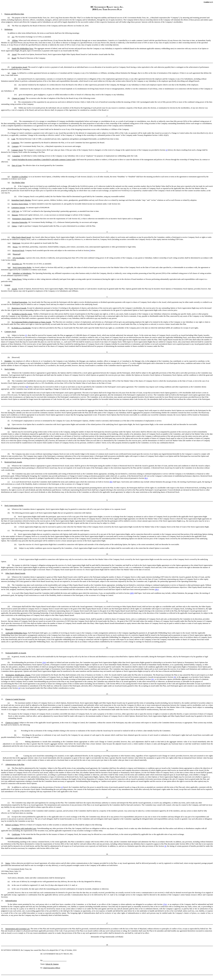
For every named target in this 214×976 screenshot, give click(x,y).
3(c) (152, 679)
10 (156, 589)
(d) (27, 387)
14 (19, 688)
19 (165, 846)
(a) (45, 662)
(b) (111, 482)
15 (166, 150)
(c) (147, 478)
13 (43, 662)
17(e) (165, 904)
